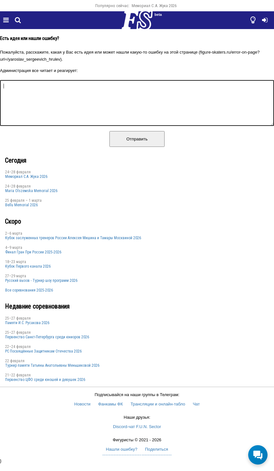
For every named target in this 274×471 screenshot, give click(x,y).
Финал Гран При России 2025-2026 (33, 260)
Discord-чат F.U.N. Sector (137, 434)
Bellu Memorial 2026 (21, 212)
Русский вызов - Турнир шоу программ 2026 (41, 288)
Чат (196, 411)
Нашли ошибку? (121, 457)
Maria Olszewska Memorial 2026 (31, 198)
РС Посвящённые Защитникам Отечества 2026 (43, 359)
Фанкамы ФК (110, 411)
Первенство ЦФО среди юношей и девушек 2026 (45, 387)
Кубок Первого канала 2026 (28, 274)
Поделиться (156, 457)
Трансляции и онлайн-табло (157, 411)
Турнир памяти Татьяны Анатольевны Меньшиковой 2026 (52, 373)
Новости (82, 411)
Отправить (136, 146)
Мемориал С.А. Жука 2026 (154, 5)
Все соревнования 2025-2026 (29, 298)
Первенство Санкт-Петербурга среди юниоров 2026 (47, 345)
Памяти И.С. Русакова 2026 (27, 330)
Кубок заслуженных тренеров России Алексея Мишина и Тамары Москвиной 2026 (73, 245)
